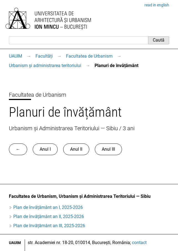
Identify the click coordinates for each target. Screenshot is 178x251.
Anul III (108, 149)
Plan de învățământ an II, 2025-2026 (48, 216)
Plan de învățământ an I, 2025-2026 (48, 207)
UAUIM (15, 56)
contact (139, 242)
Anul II (76, 149)
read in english (156, 5)
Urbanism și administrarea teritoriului (45, 65)
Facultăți (44, 56)
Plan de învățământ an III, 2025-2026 (49, 225)
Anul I (45, 149)
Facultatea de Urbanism (89, 56)
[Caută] (78, 40)
